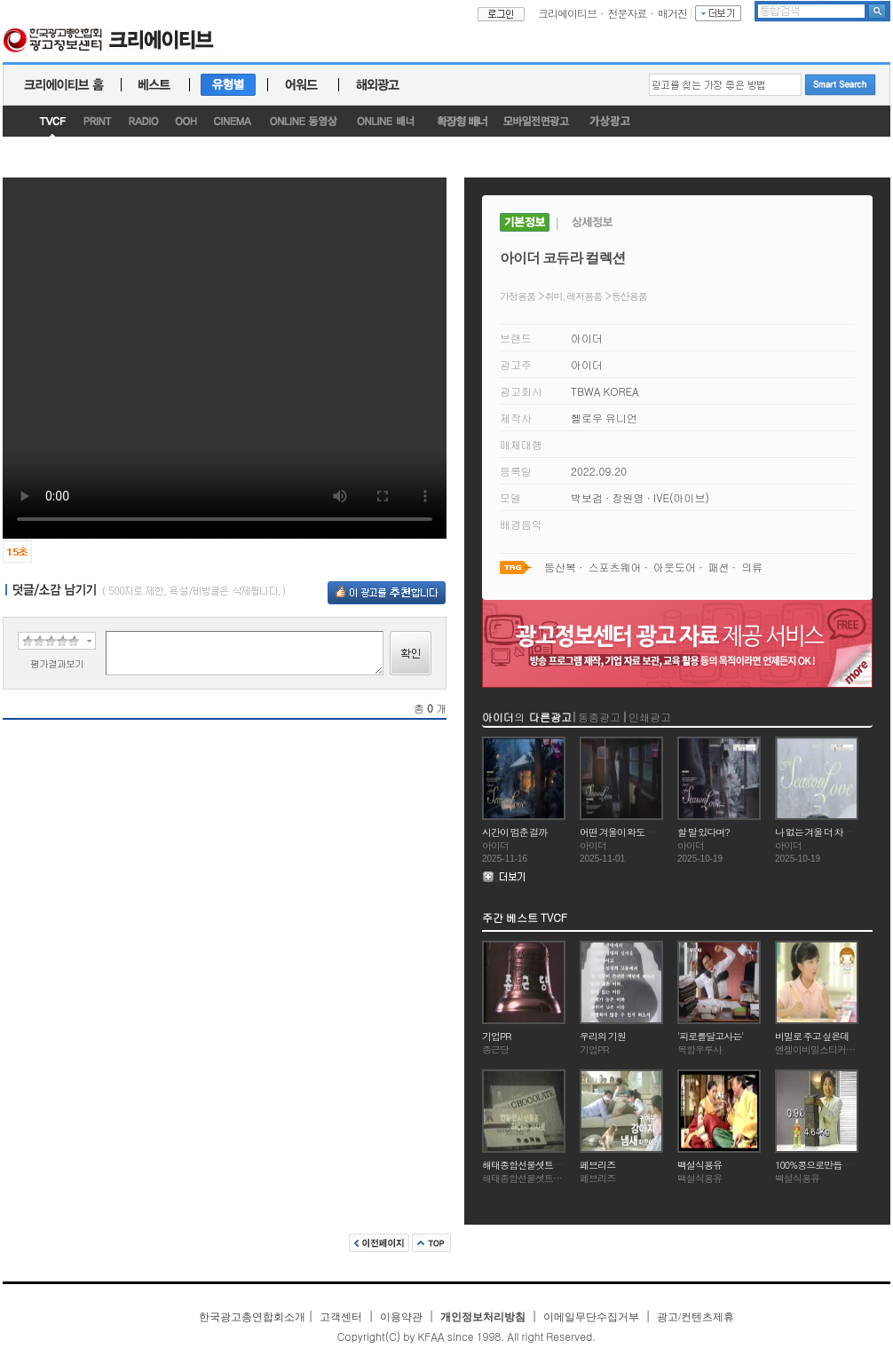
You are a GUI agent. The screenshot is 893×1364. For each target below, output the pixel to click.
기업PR (496, 1036)
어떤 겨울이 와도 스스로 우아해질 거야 (654, 832)
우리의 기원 (603, 1036)
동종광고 (599, 716)
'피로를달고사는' (710, 1036)
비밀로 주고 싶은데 (812, 1036)
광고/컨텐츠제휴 (695, 1317)
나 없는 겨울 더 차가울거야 (827, 832)
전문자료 (627, 12)
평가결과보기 (56, 663)
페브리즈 (597, 1164)
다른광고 (550, 716)
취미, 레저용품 (574, 296)
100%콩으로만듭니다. (818, 1164)
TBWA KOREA (605, 390)
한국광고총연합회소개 (252, 1317)
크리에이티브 (567, 12)
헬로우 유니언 (604, 417)
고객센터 (341, 1317)
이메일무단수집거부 (591, 1317)
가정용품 (517, 296)
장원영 (628, 497)
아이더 (587, 337)
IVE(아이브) (681, 497)
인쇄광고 (649, 716)
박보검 (587, 497)
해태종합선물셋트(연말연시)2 (540, 1164)
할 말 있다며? (703, 832)
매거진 (672, 12)
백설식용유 (699, 1164)
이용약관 (401, 1317)
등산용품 (629, 296)
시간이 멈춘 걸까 (514, 832)
